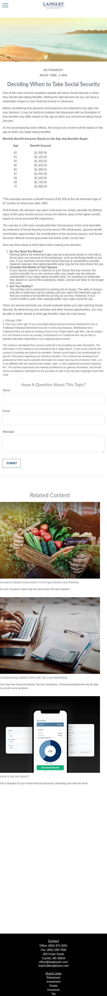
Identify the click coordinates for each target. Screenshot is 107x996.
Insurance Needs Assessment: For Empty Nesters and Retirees (39, 582)
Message (8, 431)
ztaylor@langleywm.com (53, 965)
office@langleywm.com (53, 961)
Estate (53, 985)
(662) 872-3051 (57, 945)
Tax (53, 993)
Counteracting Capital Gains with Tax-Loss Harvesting (33, 677)
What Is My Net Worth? (14, 776)
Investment (53, 981)
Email (6, 411)
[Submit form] (12, 463)
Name (6, 390)
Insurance (53, 989)
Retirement (53, 977)
